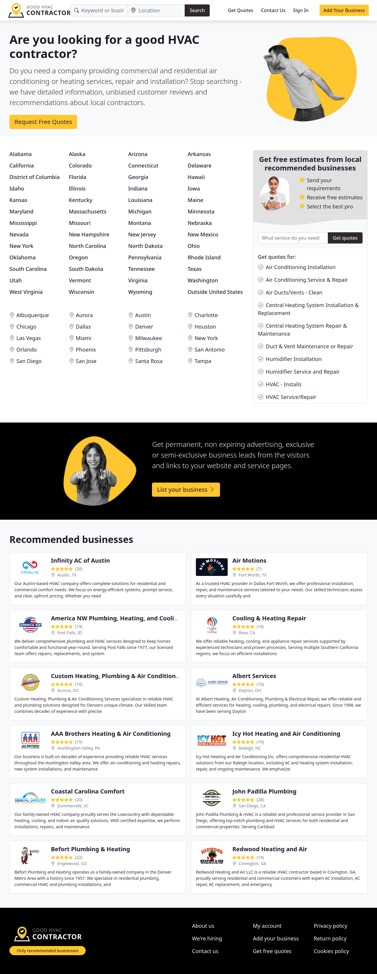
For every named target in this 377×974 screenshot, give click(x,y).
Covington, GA (253, 863)
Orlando (26, 349)
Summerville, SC (73, 806)
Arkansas (199, 154)
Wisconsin (82, 291)
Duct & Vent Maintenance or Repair (305, 346)
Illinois (77, 188)
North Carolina (87, 245)
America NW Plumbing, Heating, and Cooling (116, 618)
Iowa (194, 188)
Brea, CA (247, 632)
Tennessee (141, 268)
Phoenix (86, 349)
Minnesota (201, 211)
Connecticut (143, 165)
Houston (205, 326)
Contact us (205, 951)
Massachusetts (88, 211)
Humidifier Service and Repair (299, 372)
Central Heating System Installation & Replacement (308, 309)
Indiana (138, 188)
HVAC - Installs (280, 384)
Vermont (80, 280)
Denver (144, 326)
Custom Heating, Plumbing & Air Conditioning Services (131, 676)
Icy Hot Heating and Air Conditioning (286, 734)
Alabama (20, 154)
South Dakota (86, 268)
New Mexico (203, 234)
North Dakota (145, 245)
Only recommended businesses (47, 950)
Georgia (138, 176)
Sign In (301, 10)
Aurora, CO (68, 690)
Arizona (137, 154)
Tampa (203, 361)
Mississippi (23, 222)
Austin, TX (67, 575)
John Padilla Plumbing (264, 791)
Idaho (16, 188)
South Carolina (28, 268)
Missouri (80, 222)
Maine (195, 199)
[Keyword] (99, 10)
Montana (139, 222)
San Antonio (210, 349)
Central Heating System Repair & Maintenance (302, 329)
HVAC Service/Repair (287, 397)
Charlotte (206, 315)
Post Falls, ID (69, 632)
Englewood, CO (72, 863)
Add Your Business (344, 10)
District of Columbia (34, 176)
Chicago (26, 326)
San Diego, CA (252, 806)
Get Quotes (240, 10)
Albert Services (254, 676)
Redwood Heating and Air (269, 849)
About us (203, 925)
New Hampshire (89, 234)
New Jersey (142, 234)
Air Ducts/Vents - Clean (290, 292)
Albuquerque (32, 315)
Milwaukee (148, 338)
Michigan (139, 211)
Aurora (84, 315)
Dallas (83, 326)
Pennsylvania (144, 257)
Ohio (194, 245)
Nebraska (200, 222)
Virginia (138, 280)
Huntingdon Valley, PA (78, 748)
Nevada (19, 234)
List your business (186, 489)
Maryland (21, 211)
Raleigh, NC (250, 748)
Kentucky (80, 199)
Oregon (78, 257)
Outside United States (215, 291)
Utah (15, 280)
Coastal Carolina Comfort (88, 791)
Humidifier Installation (290, 359)
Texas (195, 268)
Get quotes (345, 238)
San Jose (86, 361)
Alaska (77, 154)
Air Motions (249, 560)
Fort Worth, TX (253, 575)
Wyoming (140, 291)
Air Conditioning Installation (297, 267)
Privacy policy (330, 925)
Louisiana (140, 199)
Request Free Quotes (43, 122)
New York (21, 245)
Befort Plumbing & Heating (90, 849)
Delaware (199, 165)
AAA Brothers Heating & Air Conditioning (111, 734)
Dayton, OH (250, 690)
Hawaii (196, 176)
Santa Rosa (149, 361)
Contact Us (273, 10)
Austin (143, 315)
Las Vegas (28, 338)
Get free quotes (272, 951)
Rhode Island (204, 257)
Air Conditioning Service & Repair (303, 280)
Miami (83, 338)
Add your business (276, 938)
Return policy (330, 938)
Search (197, 10)
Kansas (18, 199)
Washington (203, 280)
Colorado (80, 165)
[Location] (156, 10)
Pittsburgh (148, 349)
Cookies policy (331, 951)
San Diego (29, 361)
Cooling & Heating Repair (269, 618)
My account (267, 925)
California (21, 165)
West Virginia (26, 291)
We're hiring (207, 938)
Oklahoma (22, 257)
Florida (77, 176)
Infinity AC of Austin (80, 560)
